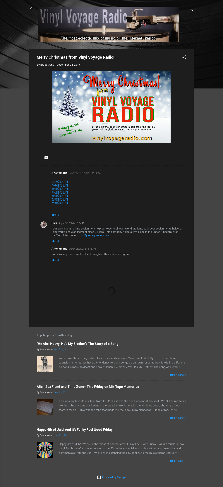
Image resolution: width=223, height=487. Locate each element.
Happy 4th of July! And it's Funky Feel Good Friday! (75, 430)
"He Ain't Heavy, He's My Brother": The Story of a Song (78, 344)
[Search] (191, 10)
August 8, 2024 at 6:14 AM (72, 223)
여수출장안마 (60, 181)
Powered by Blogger (111, 477)
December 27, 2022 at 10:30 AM (85, 173)
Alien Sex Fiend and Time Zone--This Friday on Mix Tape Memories (88, 387)
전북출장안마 (60, 199)
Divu (54, 223)
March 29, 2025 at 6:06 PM (82, 248)
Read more (178, 375)
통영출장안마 (60, 188)
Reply (55, 215)
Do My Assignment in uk (94, 235)
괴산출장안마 (60, 192)
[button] (184, 58)
